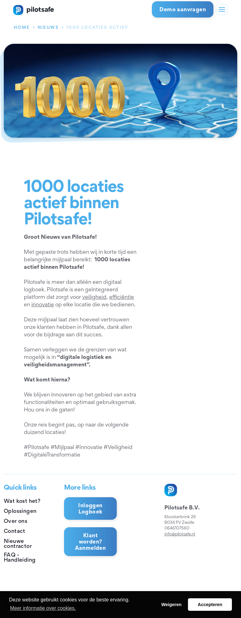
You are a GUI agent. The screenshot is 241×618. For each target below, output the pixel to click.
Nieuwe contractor (18, 544)
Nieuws (48, 27)
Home (22, 27)
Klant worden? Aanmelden (90, 541)
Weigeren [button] (171, 604)
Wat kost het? (22, 501)
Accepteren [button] (210, 604)
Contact (14, 531)
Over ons (15, 521)
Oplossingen (20, 511)
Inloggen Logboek (90, 508)
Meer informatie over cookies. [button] (43, 608)
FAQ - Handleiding (19, 557)
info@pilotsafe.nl (179, 533)
